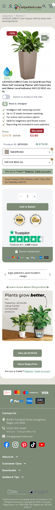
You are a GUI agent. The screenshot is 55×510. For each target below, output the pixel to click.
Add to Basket (27, 206)
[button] (5, 274)
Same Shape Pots (27, 364)
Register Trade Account (38, 171)
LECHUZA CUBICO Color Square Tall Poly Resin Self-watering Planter (27, 19)
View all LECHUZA (27, 353)
